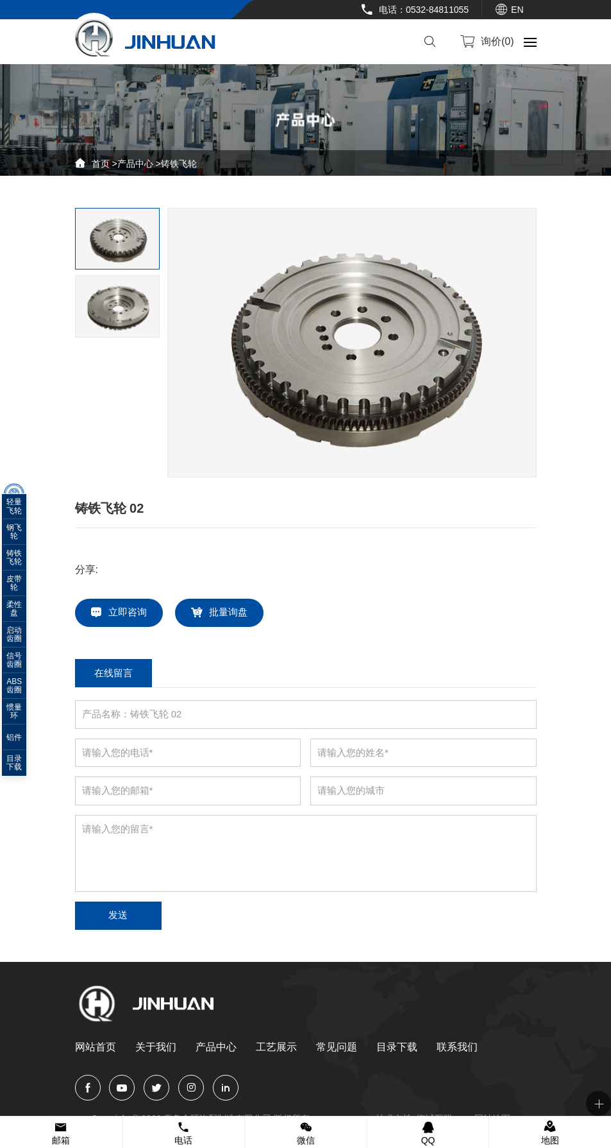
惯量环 (22, 715)
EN (517, 9)
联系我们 (457, 1048)
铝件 (22, 740)
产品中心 (135, 163)
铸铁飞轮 (179, 163)
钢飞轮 (22, 535)
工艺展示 (276, 1048)
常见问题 (336, 1048)
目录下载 (396, 1048)
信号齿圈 (22, 664)
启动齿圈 (22, 638)
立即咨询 (129, 613)
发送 (120, 916)
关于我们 (155, 1048)
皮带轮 (22, 586)
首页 (101, 163)
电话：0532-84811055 (424, 9)
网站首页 (95, 1048)
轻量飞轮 (22, 509)
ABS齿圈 (22, 689)
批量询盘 (230, 613)
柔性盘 (22, 612)
